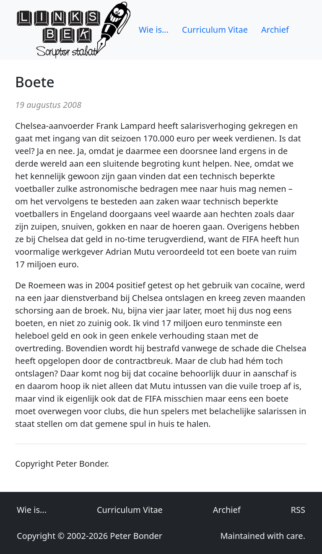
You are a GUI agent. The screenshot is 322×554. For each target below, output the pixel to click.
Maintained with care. (262, 535)
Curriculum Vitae (215, 29)
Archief (275, 29)
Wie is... (154, 29)
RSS (298, 509)
